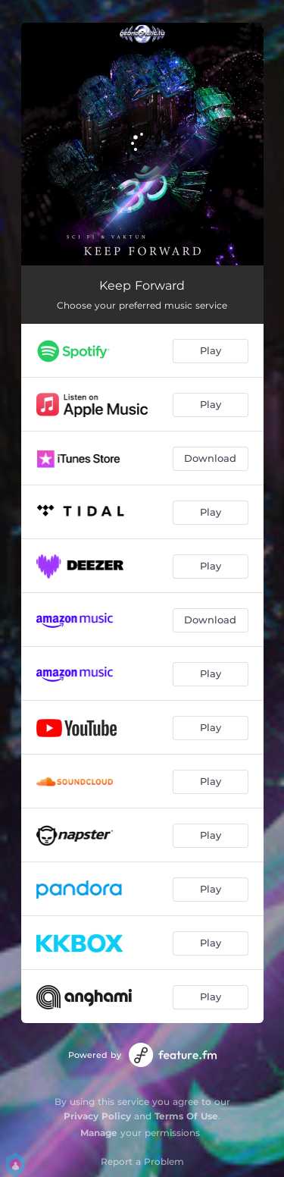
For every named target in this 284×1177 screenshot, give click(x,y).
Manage (98, 1132)
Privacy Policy (97, 1116)
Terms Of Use (186, 1116)
